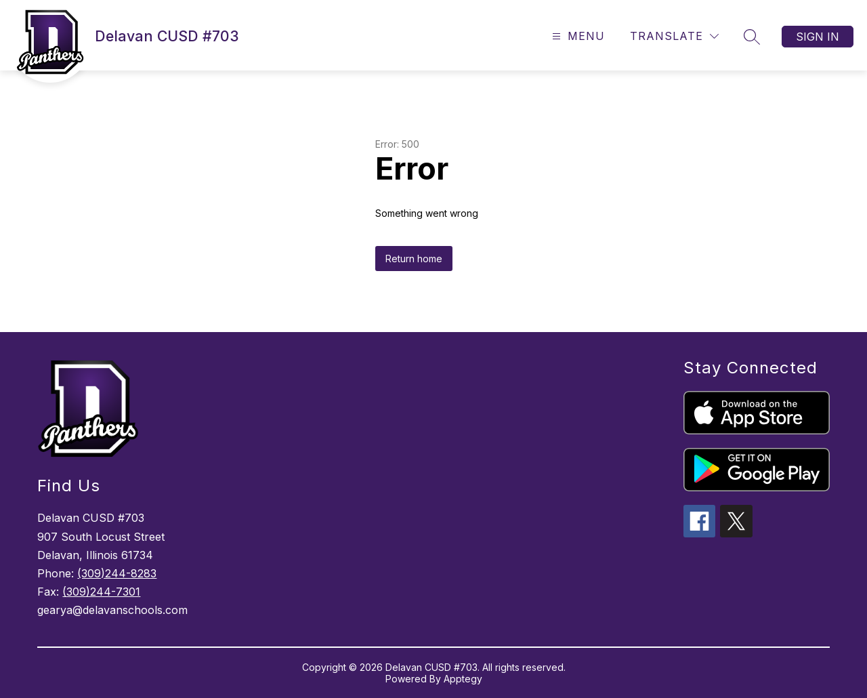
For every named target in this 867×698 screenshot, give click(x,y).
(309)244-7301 (101, 591)
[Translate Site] (674, 36)
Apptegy (463, 678)
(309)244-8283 (116, 573)
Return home (413, 258)
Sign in (817, 36)
